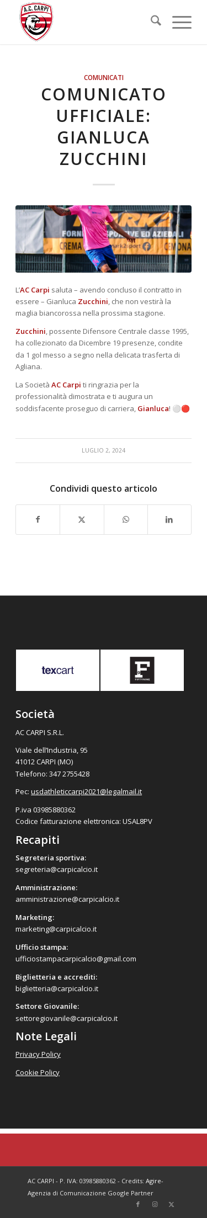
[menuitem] (150, 22)
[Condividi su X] (81, 519)
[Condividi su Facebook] (38, 519)
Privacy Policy (38, 1054)
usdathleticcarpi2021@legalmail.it (86, 791)
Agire (153, 1181)
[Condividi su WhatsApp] (125, 519)
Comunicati (104, 77)
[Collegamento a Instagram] (154, 1204)
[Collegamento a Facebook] (138, 1204)
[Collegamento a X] (171, 1204)
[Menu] (176, 22)
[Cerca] (150, 22)
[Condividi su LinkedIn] (169, 519)
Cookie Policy (37, 1072)
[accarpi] (85, 22)
